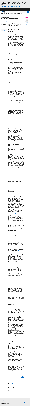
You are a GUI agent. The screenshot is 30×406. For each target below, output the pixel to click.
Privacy (20, 400)
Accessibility (2, 400)
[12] (15, 213)
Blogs (21, 13)
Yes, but (11, 392)
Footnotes (3, 34)
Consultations (18, 13)
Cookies (9, 400)
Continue (10, 394)
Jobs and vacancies (17, 400)
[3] (23, 71)
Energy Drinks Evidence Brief (3, 30)
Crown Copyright (12, 400)
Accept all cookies (4, 6)
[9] (15, 155)
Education (2, 23)
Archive (5, 400)
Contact (7, 400)
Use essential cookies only (10, 6)
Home (2, 15)
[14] (18, 250)
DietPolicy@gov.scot (12, 383)
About (2, 13)
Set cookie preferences (17, 6)
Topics (4, 13)
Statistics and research (13, 13)
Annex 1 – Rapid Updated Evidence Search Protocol (4, 33)
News (6, 13)
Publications (9, 13)
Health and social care (5, 23)
